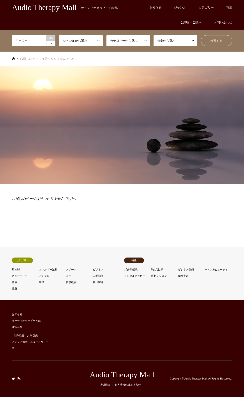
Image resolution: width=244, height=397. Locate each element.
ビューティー (20, 275)
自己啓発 (98, 282)
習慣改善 (71, 282)
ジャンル (180, 7)
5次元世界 (157, 269)
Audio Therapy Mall (122, 374)
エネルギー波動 (48, 269)
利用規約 (106, 384)
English (16, 269)
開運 (14, 288)
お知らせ (155, 7)
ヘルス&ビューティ (216, 269)
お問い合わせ (223, 22)
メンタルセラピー (134, 275)
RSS (19, 378)
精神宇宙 (183, 275)
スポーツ (71, 269)
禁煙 (41, 282)
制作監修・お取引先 (26, 335)
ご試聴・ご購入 (191, 22)
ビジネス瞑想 (186, 269)
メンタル (44, 275)
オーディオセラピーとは (26, 320)
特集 (229, 7)
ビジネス (98, 269)
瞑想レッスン (159, 275)
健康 (14, 282)
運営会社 (17, 327)
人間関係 (98, 275)
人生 (68, 275)
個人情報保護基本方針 (128, 384)
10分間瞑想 (131, 269)
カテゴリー (206, 7)
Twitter (13, 378)
